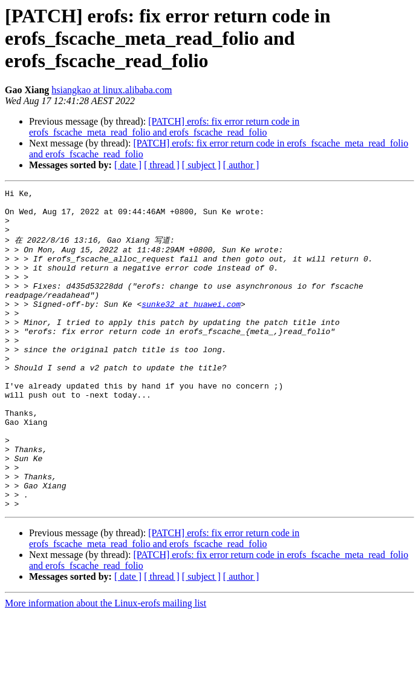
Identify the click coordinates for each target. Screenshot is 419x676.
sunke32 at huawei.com (191, 326)
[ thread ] (162, 165)
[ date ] (127, 165)
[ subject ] (201, 165)
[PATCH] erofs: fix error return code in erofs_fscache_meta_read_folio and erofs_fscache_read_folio (164, 126)
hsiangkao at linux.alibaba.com (111, 90)
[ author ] (241, 165)
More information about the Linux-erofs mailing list (105, 665)
